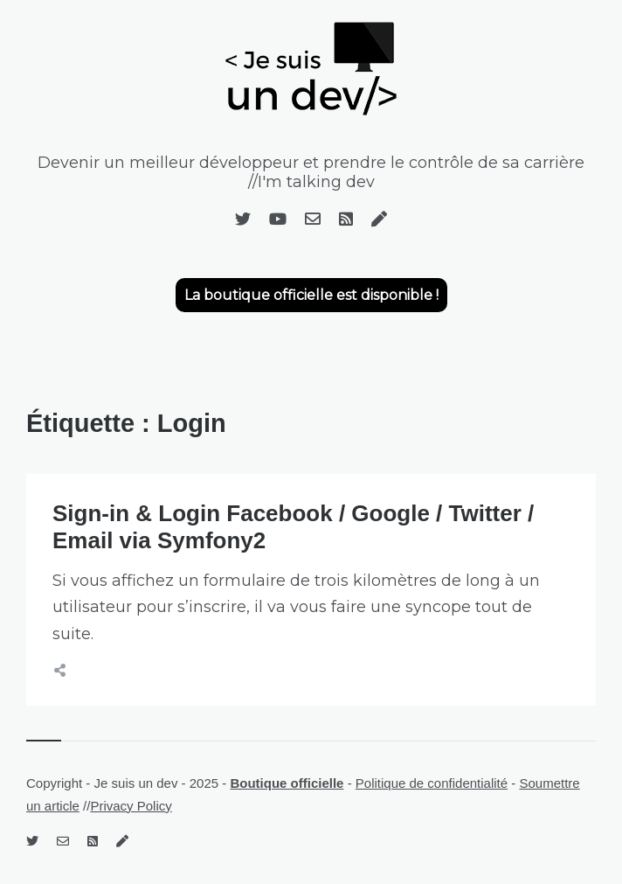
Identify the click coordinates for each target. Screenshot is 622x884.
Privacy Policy (130, 805)
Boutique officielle (286, 783)
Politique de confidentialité (432, 783)
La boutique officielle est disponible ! (311, 295)
